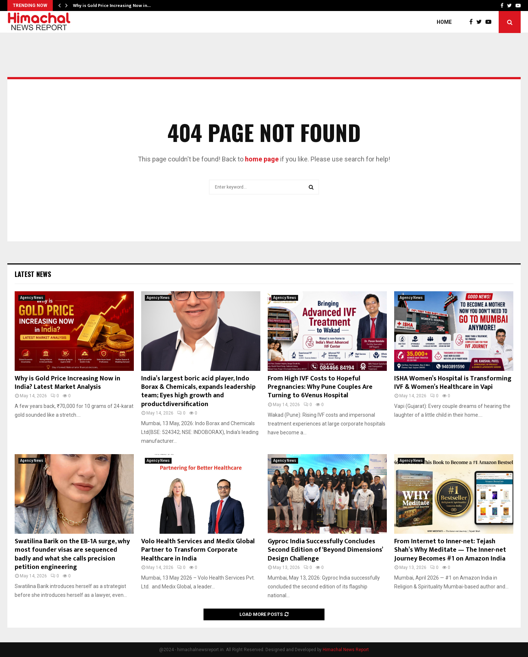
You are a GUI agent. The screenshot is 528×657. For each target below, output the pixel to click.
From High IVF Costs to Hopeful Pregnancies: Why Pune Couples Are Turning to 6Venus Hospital (320, 387)
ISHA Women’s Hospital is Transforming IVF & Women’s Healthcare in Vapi (452, 383)
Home (444, 22)
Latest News (33, 274)
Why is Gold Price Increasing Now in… (112, 5)
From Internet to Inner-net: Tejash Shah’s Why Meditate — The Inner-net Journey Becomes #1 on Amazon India (450, 550)
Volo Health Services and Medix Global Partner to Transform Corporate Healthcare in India (198, 550)
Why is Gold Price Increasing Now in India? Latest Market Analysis (67, 383)
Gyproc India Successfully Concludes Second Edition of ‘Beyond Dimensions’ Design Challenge (325, 550)
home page (262, 159)
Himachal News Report (346, 649)
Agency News (31, 298)
